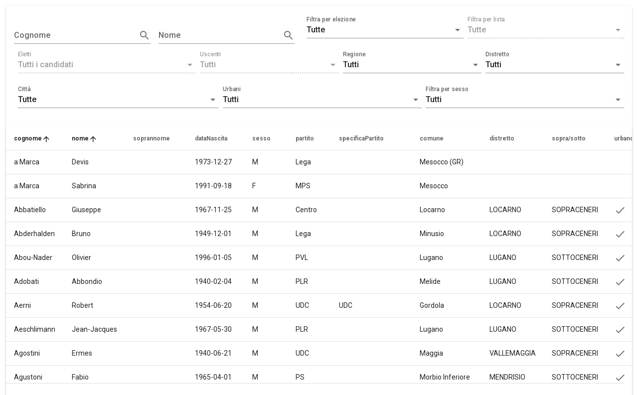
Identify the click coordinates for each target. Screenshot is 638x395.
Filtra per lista (486, 19)
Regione (354, 54)
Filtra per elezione (331, 19)
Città (24, 89)
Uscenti (210, 54)
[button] (385, 30)
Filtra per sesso (447, 89)
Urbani (232, 89)
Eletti (24, 54)
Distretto (497, 54)
